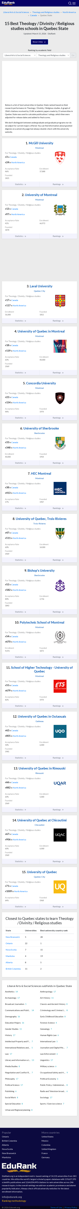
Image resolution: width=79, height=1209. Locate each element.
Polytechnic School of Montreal (39, 622)
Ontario (9, 943)
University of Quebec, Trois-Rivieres (39, 519)
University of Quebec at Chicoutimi (39, 820)
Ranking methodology (14, 1200)
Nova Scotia (11, 949)
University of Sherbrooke (39, 428)
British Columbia (13, 968)
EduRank (52, 33)
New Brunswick (13, 937)
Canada (33, 15)
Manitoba (10, 956)
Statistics (20, 184)
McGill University (39, 143)
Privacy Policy (70, 1207)
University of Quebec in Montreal (39, 331)
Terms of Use (56, 1207)
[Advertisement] (39, 83)
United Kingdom (48, 1149)
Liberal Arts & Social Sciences (16, 12)
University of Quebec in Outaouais (39, 716)
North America (69, 12)
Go (73, 55)
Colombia (45, 1145)
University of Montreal (39, 195)
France (44, 1153)
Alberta (9, 962)
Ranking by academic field (39, 50)
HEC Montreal (39, 473)
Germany (45, 1157)
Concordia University (39, 383)
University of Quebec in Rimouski (39, 768)
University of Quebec (39, 872)
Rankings (58, 184)
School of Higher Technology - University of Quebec (39, 669)
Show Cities (39, 42)
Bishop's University (39, 570)
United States (47, 1136)
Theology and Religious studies (46, 12)
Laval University (39, 286)
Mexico (44, 1140)
